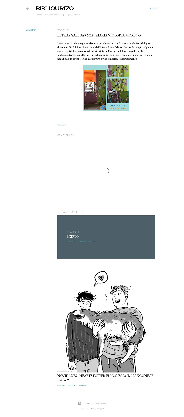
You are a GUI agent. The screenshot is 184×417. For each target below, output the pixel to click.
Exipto (73, 236)
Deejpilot (100, 409)
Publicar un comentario (88, 242)
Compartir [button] (31, 30)
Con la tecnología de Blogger (92, 403)
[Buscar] (153, 8)
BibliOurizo (55, 8)
